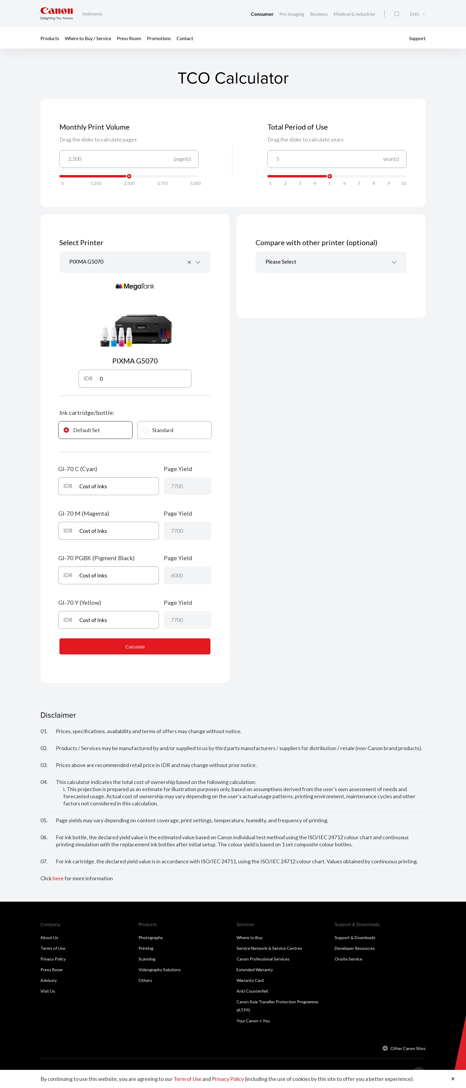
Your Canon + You (253, 1020)
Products (49, 38)
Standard (158, 430)
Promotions (159, 38)
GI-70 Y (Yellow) (79, 602)
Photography (150, 937)
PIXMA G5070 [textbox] (86, 261)
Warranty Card (250, 980)
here (58, 878)
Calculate (135, 646)
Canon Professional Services (263, 958)
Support (417, 38)
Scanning (146, 958)
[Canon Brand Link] (56, 13)
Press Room (129, 38)
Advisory (48, 980)
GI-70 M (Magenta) (83, 513)
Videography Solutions (159, 969)
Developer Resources (355, 948)
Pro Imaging (292, 14)
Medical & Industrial (354, 14)
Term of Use (187, 1079)
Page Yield (178, 468)
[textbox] (331, 262)
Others (145, 980)
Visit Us (47, 990)
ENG (414, 14)
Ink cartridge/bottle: (86, 412)
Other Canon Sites (408, 1048)
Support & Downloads (355, 937)
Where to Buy (249, 937)
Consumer (263, 14)
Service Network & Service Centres (269, 948)
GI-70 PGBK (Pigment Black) (96, 557)
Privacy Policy (53, 958)
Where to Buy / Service (88, 38)
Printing (145, 948)
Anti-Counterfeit (252, 990)
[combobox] (134, 262)
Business (319, 14)
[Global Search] (397, 14)
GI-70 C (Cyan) (77, 468)
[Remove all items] (189, 262)
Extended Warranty (255, 969)
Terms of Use (52, 948)
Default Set (82, 430)
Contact (185, 38)
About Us (49, 937)
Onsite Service (348, 958)
